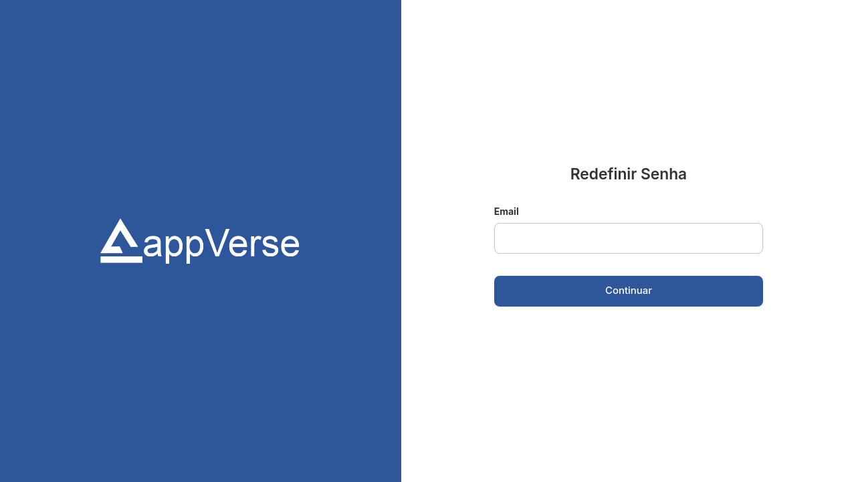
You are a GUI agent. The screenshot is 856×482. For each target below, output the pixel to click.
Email (506, 211)
